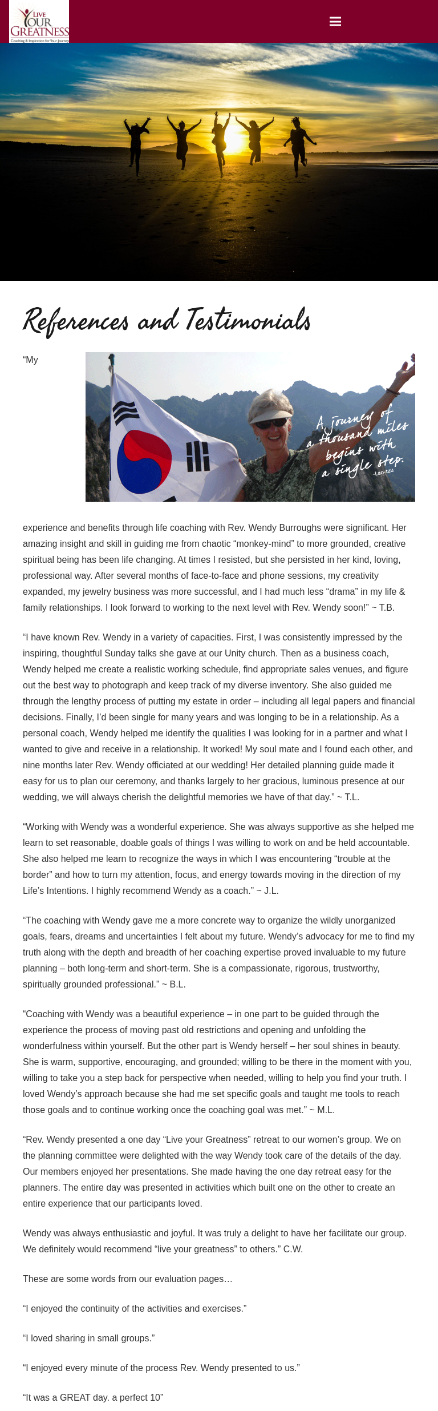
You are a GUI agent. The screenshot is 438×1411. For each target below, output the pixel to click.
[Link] (39, 21)
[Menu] (336, 21)
